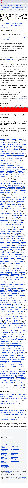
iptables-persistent (5, 174)
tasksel (14, 139)
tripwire (8, 229)
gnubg (1, 224)
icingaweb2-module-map (18, 350)
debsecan (9, 195)
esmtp (7, 293)
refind (14, 227)
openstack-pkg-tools (5, 304)
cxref (1, 256)
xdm (21, 222)
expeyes (21, 261)
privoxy (8, 224)
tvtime (12, 275)
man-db (9, 155)
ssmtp (22, 208)
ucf (18, 151)
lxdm (13, 238)
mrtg (11, 222)
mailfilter (15, 318)
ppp (1, 162)
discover (2, 149)
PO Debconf (2, 9)
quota (6, 188)
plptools (21, 346)
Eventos (2, 457)
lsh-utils (11, 298)
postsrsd (2, 233)
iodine (7, 238)
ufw (15, 172)
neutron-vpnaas (9, 378)
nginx (1, 163)
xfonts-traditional (15, 274)
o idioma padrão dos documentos (14, 439)
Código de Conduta (4, 449)
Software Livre (3, 450)
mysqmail (7, 322)
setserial (18, 211)
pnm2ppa (7, 181)
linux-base (10, 148)
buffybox (2, 348)
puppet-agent (21, 194)
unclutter (2, 210)
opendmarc (8, 227)
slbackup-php (3, 323)
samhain (14, 261)
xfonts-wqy (20, 236)
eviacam (15, 314)
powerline (7, 194)
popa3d (2, 309)
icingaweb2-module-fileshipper (8, 364)
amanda (15, 215)
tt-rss (9, 314)
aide (21, 215)
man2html (2, 219)
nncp (7, 320)
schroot (17, 197)
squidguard (17, 263)
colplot (9, 313)
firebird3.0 (2, 169)
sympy (2, 165)
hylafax (9, 235)
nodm (11, 265)
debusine (2, 266)
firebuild (23, 417)
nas (6, 162)
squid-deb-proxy (4, 291)
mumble (16, 208)
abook (1, 229)
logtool (19, 322)
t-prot (12, 297)
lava (13, 311)
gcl (1, 258)
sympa (13, 307)
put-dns (11, 368)
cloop (1, 293)
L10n (2, 23)
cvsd (22, 320)
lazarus (2, 195)
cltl (6, 401)
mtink (24, 274)
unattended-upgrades (13, 169)
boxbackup (12, 355)
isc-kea (9, 208)
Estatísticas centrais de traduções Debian (18, 7)
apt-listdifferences (14, 323)
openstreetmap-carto (15, 345)
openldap (8, 146)
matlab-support (20, 245)
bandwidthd (3, 295)
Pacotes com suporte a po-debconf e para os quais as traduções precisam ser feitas (13, 123)
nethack (8, 204)
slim (23, 238)
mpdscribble (20, 311)
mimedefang (17, 304)
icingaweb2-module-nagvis (17, 359)
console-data (17, 192)
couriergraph (15, 341)
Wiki (21, 5)
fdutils (23, 210)
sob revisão (9, 68)
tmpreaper (19, 206)
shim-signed (11, 156)
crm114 (10, 290)
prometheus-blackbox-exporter (8, 270)
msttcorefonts (21, 394)
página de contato (8, 471)
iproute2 (2, 155)
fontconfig (2, 144)
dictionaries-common (18, 155)
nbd (21, 220)
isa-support (10, 165)
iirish (10, 219)
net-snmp (2, 151)
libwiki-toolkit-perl (4, 361)
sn (16, 368)
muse (8, 242)
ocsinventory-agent (5, 215)
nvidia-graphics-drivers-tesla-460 (13, 416)
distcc (20, 235)
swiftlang (8, 286)
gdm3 (7, 158)
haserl (1, 320)
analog (2, 176)
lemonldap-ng (18, 249)
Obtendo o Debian (14, 446)
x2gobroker (13, 300)
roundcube (20, 188)
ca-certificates (20, 153)
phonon (12, 162)
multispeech (18, 334)
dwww (13, 236)
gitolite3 (9, 252)
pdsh (7, 275)
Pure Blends (13, 451)
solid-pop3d (21, 336)
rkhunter (23, 190)
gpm (1, 158)
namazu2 (8, 251)
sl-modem (12, 419)
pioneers (11, 217)
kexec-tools (11, 211)
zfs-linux (2, 394)
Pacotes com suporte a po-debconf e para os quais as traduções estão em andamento (13, 87)
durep (1, 275)
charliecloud (3, 325)
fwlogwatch (16, 313)
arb (13, 417)
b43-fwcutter (12, 396)
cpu (1, 306)
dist (24, 304)
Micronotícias (8, 5)
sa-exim (16, 243)
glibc (8, 139)
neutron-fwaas (4, 387)
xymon (20, 231)
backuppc (2, 231)
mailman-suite (4, 274)
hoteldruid (21, 355)
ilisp (12, 327)
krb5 (20, 139)
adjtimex (9, 266)
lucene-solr (18, 251)
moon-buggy (13, 256)
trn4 (18, 417)
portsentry (23, 272)
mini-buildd (20, 325)
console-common (11, 203)
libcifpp (15, 235)
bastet (9, 231)
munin (14, 174)
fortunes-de (3, 240)
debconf (2, 142)
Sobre (2, 446)
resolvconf (3, 183)
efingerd (2, 346)
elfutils (8, 149)
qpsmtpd (10, 334)
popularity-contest (5, 153)
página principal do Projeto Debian (13, 431)
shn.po (15, 108)
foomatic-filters (4, 220)
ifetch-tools (21, 339)
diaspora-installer (13, 380)
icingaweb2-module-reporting (7, 336)
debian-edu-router (16, 361)
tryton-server (4, 307)
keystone (2, 314)
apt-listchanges (21, 156)
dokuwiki (19, 258)
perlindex (8, 226)
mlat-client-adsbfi (4, 341)
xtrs (11, 401)
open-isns (14, 181)
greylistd (17, 279)
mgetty (19, 240)
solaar (1, 204)
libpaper (2, 156)
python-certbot (12, 167)
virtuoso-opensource (5, 192)
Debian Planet (4, 467)
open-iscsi (19, 171)
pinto (1, 359)
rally (1, 378)
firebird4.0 (18, 165)
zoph (8, 311)
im (0, 322)
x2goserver (15, 176)
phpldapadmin (4, 247)
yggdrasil (10, 259)
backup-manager (16, 254)
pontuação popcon (10, 59)
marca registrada (10, 478)
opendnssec (22, 256)
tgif (19, 286)
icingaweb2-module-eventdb (7, 366)
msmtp (13, 188)
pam (13, 140)
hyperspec (23, 398)
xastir (13, 224)
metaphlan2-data (11, 282)
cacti (14, 231)
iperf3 (1, 172)
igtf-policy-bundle (19, 352)
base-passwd (11, 151)
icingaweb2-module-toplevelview (8, 373)
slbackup (19, 316)
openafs (22, 219)
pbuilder (20, 204)
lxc (21, 181)
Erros (11, 25)
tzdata (22, 149)
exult (1, 401)
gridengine (16, 233)
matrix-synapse (4, 297)
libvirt (15, 146)
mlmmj (10, 249)
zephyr (19, 179)
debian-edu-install (15, 291)
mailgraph (18, 259)
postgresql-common (17, 163)
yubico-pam (3, 249)
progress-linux (14, 320)
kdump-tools (15, 242)
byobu (13, 194)
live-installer (19, 385)
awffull (1, 238)
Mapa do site (3, 462)
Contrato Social (4, 447)
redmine (2, 242)
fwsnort (7, 329)
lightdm (7, 163)
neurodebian (3, 222)
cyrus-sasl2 (20, 140)
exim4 (12, 158)
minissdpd (16, 195)
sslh (11, 263)
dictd (1, 199)
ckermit (12, 258)
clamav (21, 167)
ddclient (2, 208)
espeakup (15, 229)
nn (23, 306)
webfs (10, 281)
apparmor (10, 144)
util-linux (2, 139)
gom (1, 338)
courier (7, 213)
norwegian (10, 197)
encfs (1, 213)
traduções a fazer (4, 39)
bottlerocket (12, 325)
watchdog (2, 211)
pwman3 (2, 327)
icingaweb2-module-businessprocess (10, 362)
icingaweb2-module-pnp (6, 352)
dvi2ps (14, 286)
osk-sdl (2, 345)
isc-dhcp (18, 148)
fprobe (21, 318)
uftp (7, 316)
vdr (14, 240)
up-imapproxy (12, 302)
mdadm (21, 172)
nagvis (5, 302)
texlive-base (3, 160)
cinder (23, 293)
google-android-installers (6, 412)
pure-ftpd (2, 201)
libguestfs (9, 172)
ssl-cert (19, 158)
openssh (16, 142)
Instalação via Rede (15, 447)
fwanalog (2, 343)
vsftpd (1, 190)
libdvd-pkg (3, 396)
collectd (24, 197)
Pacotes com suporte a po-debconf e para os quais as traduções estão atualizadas (13, 116)
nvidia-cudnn (14, 398)
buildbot (2, 288)
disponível (9, 472)
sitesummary (22, 270)
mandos (16, 290)
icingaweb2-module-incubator (8, 339)
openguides (20, 377)
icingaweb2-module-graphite (13, 338)
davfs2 (20, 203)
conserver (9, 309)
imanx (7, 236)
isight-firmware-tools (16, 400)
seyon (1, 226)
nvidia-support (10, 394)
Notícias (2, 454)
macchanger (14, 220)
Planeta (16, 5)
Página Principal (4, 444)
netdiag (21, 227)
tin (7, 265)
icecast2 (15, 226)
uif (7, 327)
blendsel (16, 185)
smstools (9, 284)
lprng (17, 265)
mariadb (18, 144)
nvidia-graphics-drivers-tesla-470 (8, 410)
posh (20, 300)
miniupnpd (3, 281)
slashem (2, 235)
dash (13, 153)
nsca (21, 226)
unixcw (14, 213)
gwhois (2, 272)
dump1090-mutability (5, 268)
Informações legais (4, 451)
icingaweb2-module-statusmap (16, 343)
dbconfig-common (18, 178)
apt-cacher (21, 282)
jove (9, 254)
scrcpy (7, 398)
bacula (19, 187)
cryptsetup (15, 149)
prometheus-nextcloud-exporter (8, 354)
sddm (2, 108)
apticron (14, 199)
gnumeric (2, 185)
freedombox (22, 199)
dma (1, 227)
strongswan (3, 178)
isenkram (20, 213)
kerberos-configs (19, 183)
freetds (8, 176)
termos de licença (22, 477)
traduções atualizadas (20, 37)
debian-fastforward (11, 330)
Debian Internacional (5, 7)
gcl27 (14, 322)
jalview (10, 279)
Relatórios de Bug (14, 459)
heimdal (11, 183)
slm (16, 378)
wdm (16, 281)
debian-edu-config (11, 288)
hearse (18, 297)
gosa (6, 256)
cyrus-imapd (16, 210)
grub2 (7, 140)
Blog (1, 5)
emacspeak (12, 295)
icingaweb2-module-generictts (17, 371)
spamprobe (15, 293)
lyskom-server (9, 382)
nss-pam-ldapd (10, 179)
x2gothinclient (3, 300)
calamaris (21, 295)
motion (15, 219)
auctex (2, 179)
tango (17, 217)
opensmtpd (3, 259)
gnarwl (20, 364)
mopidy (2, 251)
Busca (2, 463)
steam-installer (10, 171)
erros (13, 48)
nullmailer (2, 206)
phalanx (2, 252)
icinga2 (9, 185)
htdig (16, 222)
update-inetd (18, 160)
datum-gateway (10, 385)
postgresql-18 (19, 162)
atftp (8, 210)
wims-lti (22, 387)
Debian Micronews (5, 466)
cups (1, 140)
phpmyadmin (11, 187)
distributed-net (4, 419)
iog (7, 345)
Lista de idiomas (9, 23)
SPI (11, 477)
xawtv (6, 199)
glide (20, 302)
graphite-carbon (19, 284)
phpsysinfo (3, 279)
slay (10, 240)
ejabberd (19, 247)
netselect (2, 197)
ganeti (1, 236)
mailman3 (8, 243)
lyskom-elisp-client (12, 346)
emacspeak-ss (11, 348)
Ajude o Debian (4, 453)
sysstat (23, 169)
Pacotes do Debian (14, 453)
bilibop (23, 290)
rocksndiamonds (4, 400)
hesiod (7, 245)
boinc (13, 204)
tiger (21, 229)
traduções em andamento (7, 37)
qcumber (2, 284)
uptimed (11, 201)
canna (8, 233)
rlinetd (1, 286)
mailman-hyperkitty (19, 277)
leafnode (20, 307)
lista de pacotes (23, 98)
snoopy (2, 265)
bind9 (10, 142)
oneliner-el (21, 357)
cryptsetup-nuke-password (12, 306)
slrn (12, 245)
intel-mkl (22, 410)
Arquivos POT (4, 25)
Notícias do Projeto (4, 455)
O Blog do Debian (4, 465)
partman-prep (13, 387)
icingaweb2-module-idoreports (8, 357)
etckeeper (2, 187)
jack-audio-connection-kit (12, 190)
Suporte (12, 454)
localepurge (11, 206)
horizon (2, 313)
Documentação (4, 458)
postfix (2, 171)
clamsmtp (16, 268)
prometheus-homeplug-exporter (14, 384)
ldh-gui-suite (14, 375)
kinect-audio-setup (13, 403)
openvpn (20, 174)
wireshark (2, 167)
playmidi (15, 252)
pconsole (12, 316)
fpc (10, 178)
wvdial (19, 224)
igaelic (18, 238)
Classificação (18, 23)
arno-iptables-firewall (11, 272)
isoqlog (8, 318)
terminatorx (17, 266)
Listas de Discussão (15, 461)
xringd (1, 385)
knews (23, 323)
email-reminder (13, 369)
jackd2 (10, 160)
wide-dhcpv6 (3, 263)
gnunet (9, 277)
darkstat (13, 247)
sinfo (6, 359)
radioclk (6, 258)
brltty (24, 148)
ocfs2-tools (18, 298)
